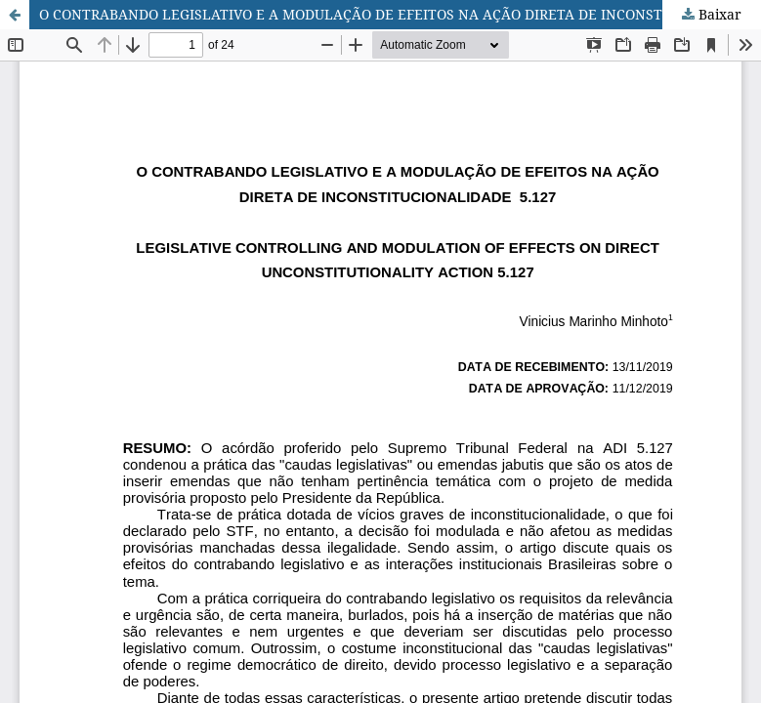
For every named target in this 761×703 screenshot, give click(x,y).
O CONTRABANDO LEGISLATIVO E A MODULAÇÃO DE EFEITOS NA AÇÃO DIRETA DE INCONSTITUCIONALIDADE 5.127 (400, 14)
